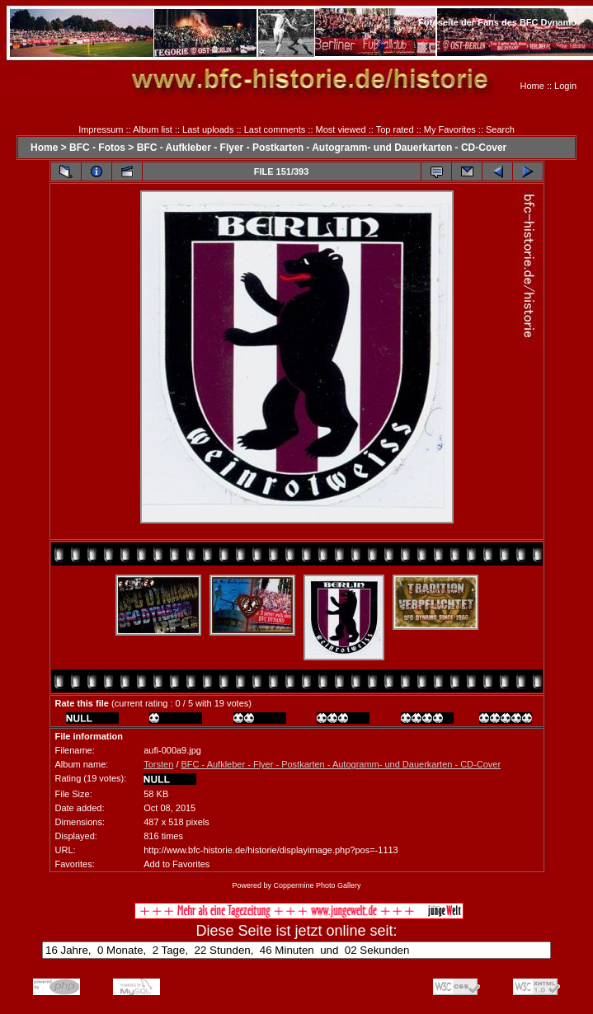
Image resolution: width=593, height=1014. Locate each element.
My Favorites (450, 129)
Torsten (158, 764)
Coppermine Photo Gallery (316, 885)
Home (532, 86)
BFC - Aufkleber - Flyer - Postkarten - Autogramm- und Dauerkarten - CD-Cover (322, 147)
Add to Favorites (176, 864)
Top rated (395, 129)
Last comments (275, 129)
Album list (152, 129)
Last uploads (207, 129)
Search (500, 129)
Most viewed (341, 129)
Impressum (100, 129)
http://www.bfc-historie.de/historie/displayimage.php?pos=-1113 (271, 850)
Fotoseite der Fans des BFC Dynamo (497, 22)
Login (565, 86)
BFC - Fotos (97, 147)
